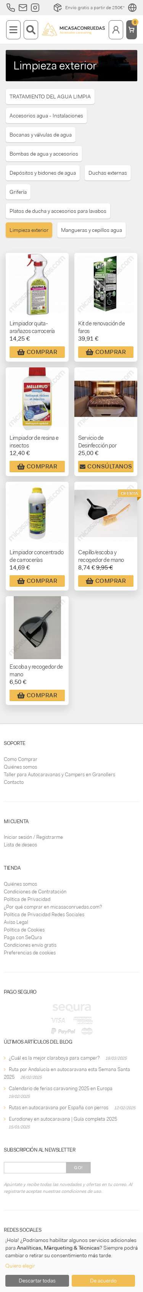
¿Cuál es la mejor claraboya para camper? (54, 1058)
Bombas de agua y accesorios (44, 153)
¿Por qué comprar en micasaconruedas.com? (53, 907)
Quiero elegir (20, 1265)
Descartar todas (37, 1280)
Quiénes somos (20, 767)
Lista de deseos (20, 844)
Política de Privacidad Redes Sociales (44, 914)
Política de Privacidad (27, 899)
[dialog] (71, 1262)
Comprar (37, 352)
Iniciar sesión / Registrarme (33, 837)
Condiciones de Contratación (35, 891)
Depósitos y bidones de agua (43, 172)
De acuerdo (103, 1280)
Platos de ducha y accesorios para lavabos (58, 211)
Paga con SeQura (23, 937)
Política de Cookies (24, 930)
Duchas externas (107, 172)
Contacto (14, 782)
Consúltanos (106, 466)
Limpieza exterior (29, 230)
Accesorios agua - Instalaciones (46, 115)
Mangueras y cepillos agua (91, 230)
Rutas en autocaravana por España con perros (58, 1107)
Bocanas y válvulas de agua (41, 134)
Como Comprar (20, 759)
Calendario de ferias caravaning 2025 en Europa (60, 1088)
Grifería (18, 191)
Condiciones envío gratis (30, 945)
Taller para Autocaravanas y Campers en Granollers (59, 774)
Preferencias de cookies (30, 952)
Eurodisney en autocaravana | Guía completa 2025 (63, 1119)
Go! (78, 1168)
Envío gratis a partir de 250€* (89, 7)
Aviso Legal (16, 922)
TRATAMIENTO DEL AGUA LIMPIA (50, 96)
